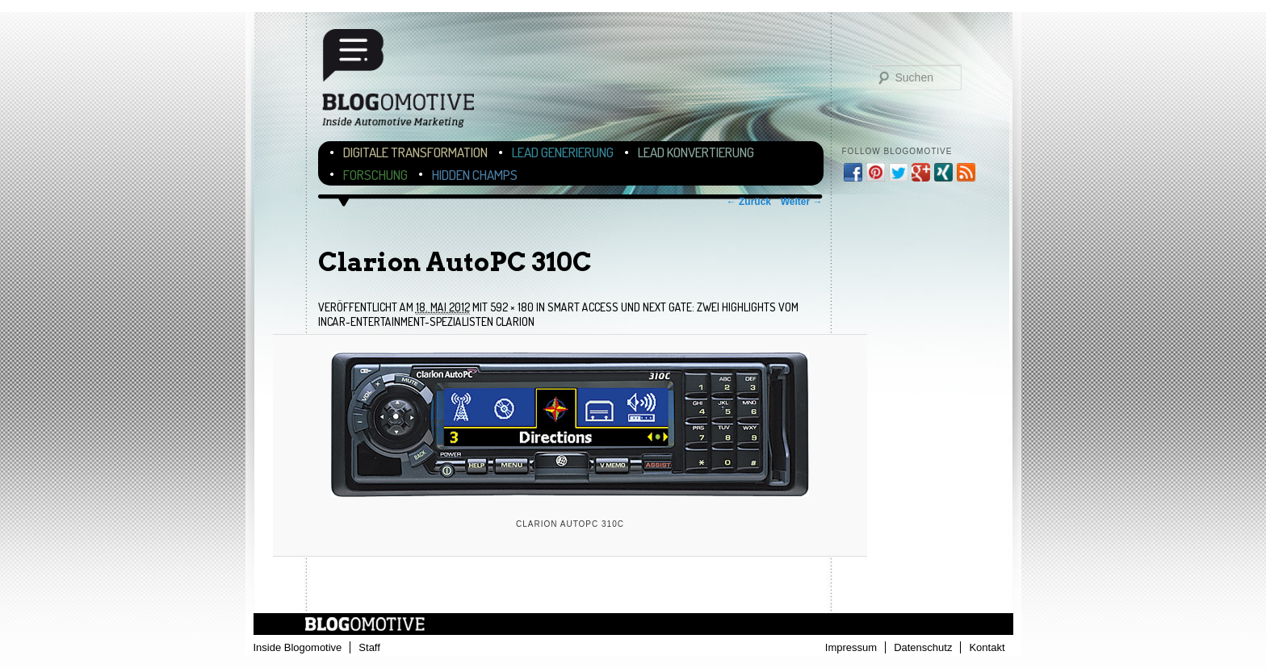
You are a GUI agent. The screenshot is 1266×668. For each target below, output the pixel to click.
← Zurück (749, 201)
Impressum (851, 647)
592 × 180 (512, 307)
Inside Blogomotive (298, 647)
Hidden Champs (475, 174)
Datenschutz (923, 647)
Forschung (375, 174)
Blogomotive (408, 82)
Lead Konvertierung (696, 152)
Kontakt (986, 647)
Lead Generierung (563, 152)
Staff (369, 647)
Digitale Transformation (415, 152)
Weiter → (802, 201)
